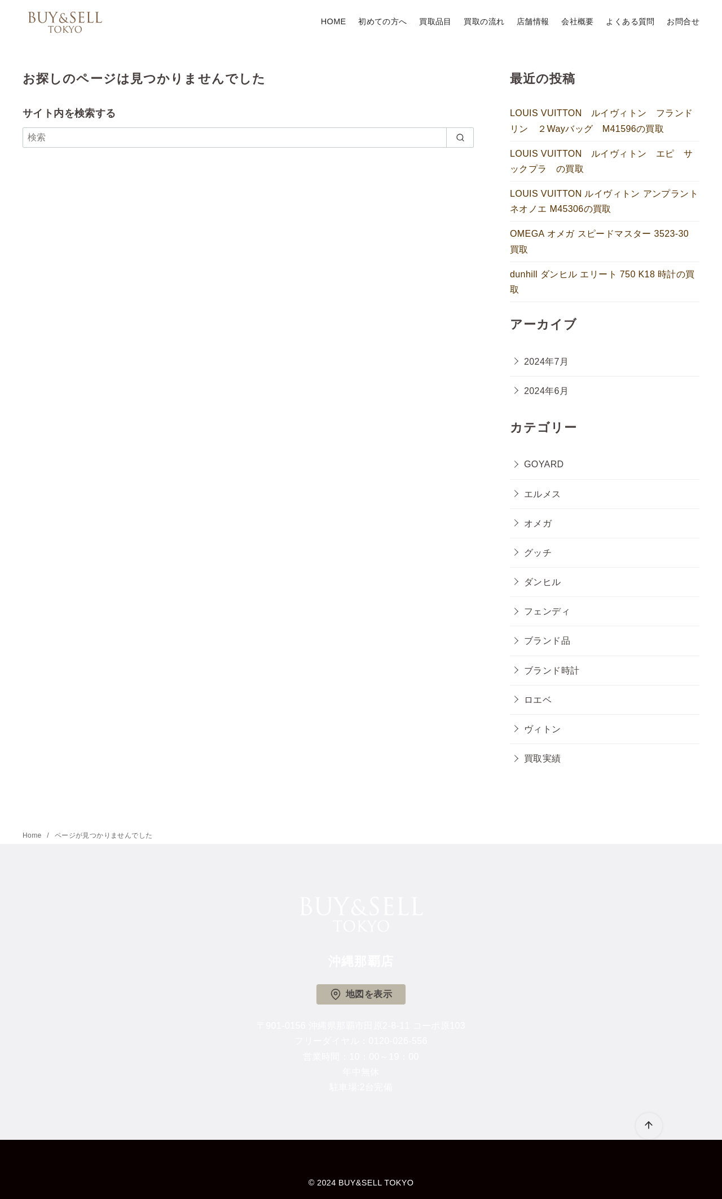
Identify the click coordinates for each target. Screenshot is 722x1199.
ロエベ (538, 700)
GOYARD (544, 464)
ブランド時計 (551, 670)
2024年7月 (546, 361)
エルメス (542, 494)
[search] (460, 137)
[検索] (248, 137)
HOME (333, 21)
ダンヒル (542, 582)
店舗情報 (533, 21)
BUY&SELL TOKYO (375, 1182)
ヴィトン (542, 729)
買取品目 (435, 21)
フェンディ (547, 611)
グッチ (538, 553)
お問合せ (683, 21)
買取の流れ (484, 21)
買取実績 (542, 758)
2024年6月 (546, 391)
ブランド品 (547, 640)
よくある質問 (630, 21)
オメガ (538, 523)
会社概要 (577, 21)
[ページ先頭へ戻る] (649, 1126)
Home (33, 835)
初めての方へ (382, 21)
